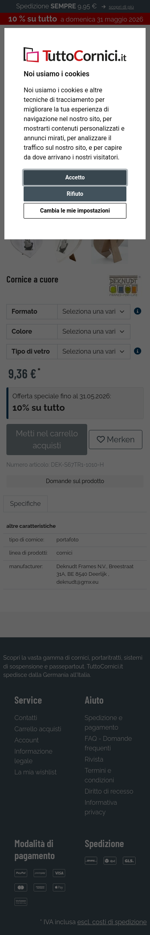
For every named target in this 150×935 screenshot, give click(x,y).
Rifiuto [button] (75, 194)
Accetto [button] (75, 177)
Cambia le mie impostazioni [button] (75, 210)
